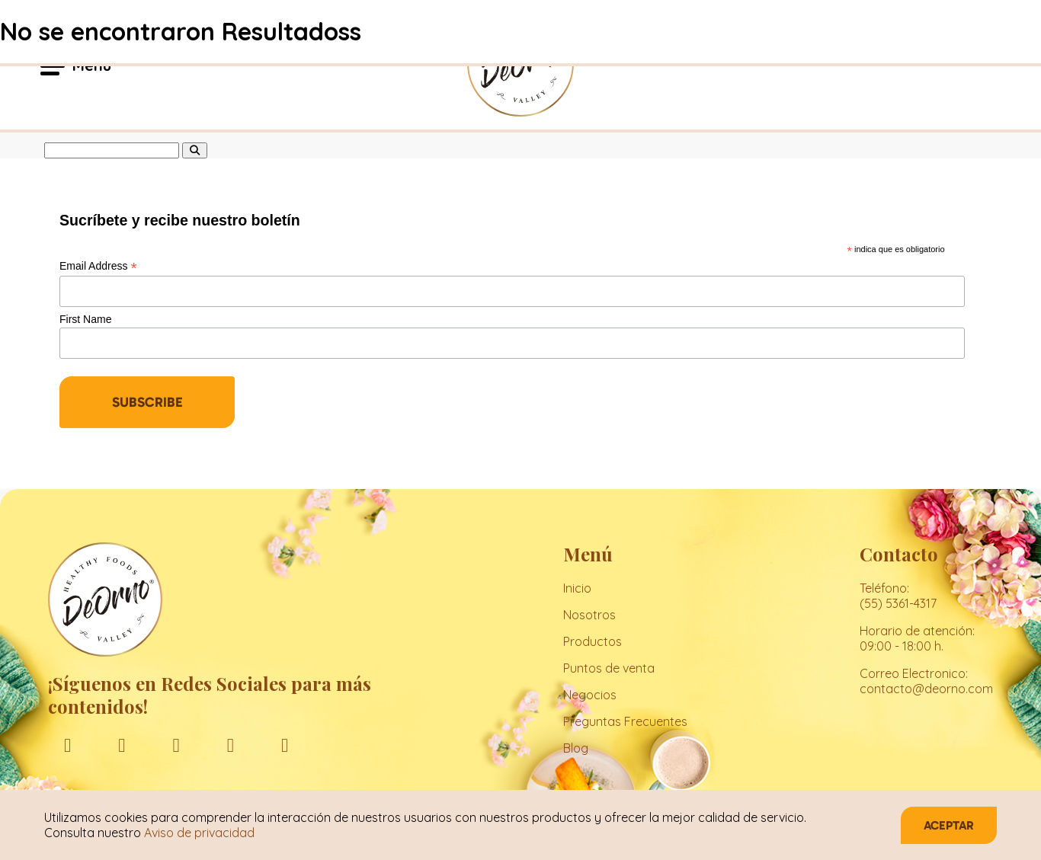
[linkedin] (176, 744)
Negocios (590, 694)
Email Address (98, 266)
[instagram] (121, 744)
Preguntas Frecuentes (625, 721)
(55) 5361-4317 (898, 603)
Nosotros (589, 614)
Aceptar (949, 825)
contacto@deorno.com (926, 688)
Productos (592, 641)
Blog (575, 748)
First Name (85, 319)
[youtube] (230, 744)
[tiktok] (284, 744)
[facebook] (67, 744)
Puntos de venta (609, 668)
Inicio (577, 588)
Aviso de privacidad (199, 832)
